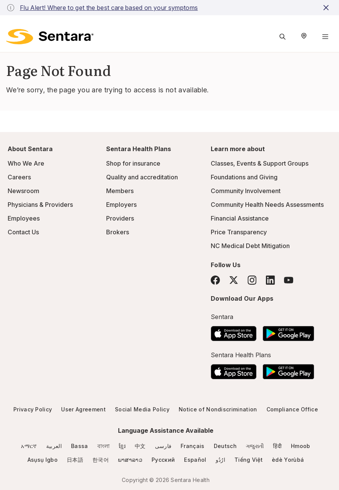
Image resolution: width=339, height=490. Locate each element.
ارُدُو (220, 459)
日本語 (75, 459)
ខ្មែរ (122, 446)
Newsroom (23, 191)
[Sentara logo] (50, 36)
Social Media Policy (142, 409)
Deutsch (225, 446)
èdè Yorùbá (288, 459)
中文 (140, 446)
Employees (24, 218)
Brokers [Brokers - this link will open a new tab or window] (117, 232)
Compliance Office (292, 409)
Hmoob (300, 446)
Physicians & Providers (40, 204)
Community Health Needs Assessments (267, 204)
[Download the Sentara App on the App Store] (234, 331)
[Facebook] (215, 280)
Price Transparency (239, 232)
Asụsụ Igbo (42, 459)
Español (195, 459)
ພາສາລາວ (130, 459)
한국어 (100, 459)
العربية (54, 446)
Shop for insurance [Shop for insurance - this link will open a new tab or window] (133, 163)
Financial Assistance (240, 218)
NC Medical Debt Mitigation (250, 246)
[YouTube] (288, 280)
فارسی (163, 446)
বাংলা (103, 446)
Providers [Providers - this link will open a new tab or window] (120, 218)
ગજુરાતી (255, 446)
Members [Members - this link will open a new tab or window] (120, 191)
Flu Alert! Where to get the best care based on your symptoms (109, 7)
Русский (163, 459)
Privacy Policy (32, 409)
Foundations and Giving (244, 177)
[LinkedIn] (270, 280)
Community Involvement (246, 191)
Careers (19, 177)
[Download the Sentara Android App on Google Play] (288, 331)
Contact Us (23, 232)
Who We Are (26, 163)
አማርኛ (29, 446)
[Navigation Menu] (325, 36)
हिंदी (277, 446)
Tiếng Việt (248, 459)
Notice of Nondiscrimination (218, 409)
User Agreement (83, 409)
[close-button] (327, 7)
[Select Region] (304, 36)
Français (193, 446)
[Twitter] (233, 280)
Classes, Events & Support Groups (259, 163)
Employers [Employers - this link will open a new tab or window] (121, 204)
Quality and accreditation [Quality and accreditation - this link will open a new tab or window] (142, 177)
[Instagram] (252, 280)
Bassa (79, 446)
